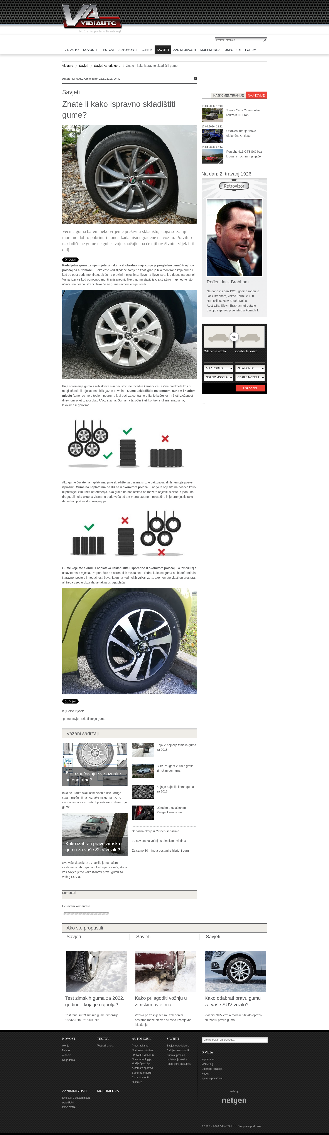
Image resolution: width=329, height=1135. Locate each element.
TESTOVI (104, 1038)
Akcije (65, 1045)
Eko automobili (140, 1077)
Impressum (208, 1059)
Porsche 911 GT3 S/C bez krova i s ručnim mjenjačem (244, 154)
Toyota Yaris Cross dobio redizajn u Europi (243, 113)
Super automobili (142, 1072)
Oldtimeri (137, 1082)
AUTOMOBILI (142, 1038)
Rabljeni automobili (178, 1050)
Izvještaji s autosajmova (76, 1097)
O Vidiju (207, 1052)
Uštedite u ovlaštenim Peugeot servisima (171, 810)
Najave (66, 1050)
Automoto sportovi (142, 1068)
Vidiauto (67, 65)
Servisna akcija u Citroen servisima (155, 831)
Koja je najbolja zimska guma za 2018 (176, 747)
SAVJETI (173, 1038)
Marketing (207, 1064)
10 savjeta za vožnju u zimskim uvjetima (159, 840)
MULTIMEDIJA (108, 1091)
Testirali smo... (105, 1045)
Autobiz (66, 1055)
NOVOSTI (69, 1038)
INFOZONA (69, 1107)
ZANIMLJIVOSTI (74, 1091)
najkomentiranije (228, 95)
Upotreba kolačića (212, 1068)
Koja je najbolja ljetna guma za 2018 (175, 789)
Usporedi (250, 388)
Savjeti (83, 65)
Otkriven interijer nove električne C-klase (241, 133)
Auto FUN (68, 1102)
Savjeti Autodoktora (107, 65)
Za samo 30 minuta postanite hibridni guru (160, 850)
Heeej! (205, 1073)
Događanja (68, 1059)
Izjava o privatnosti (212, 1078)
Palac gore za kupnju (179, 1063)
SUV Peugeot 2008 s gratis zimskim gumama (175, 768)
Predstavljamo (140, 1045)
